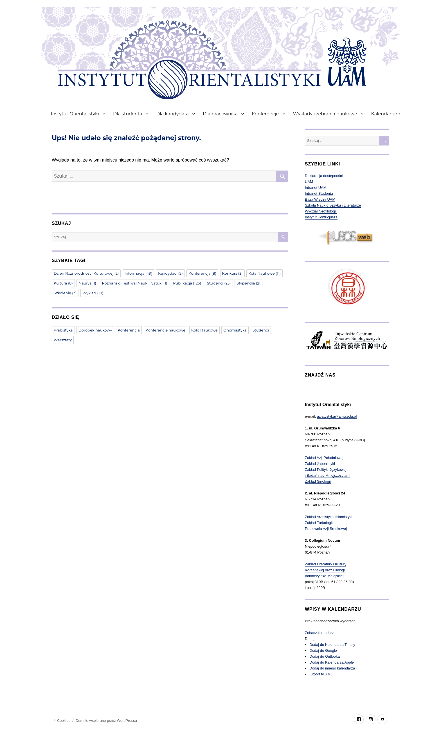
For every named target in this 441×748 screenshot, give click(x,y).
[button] (309, 639)
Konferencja (129, 330)
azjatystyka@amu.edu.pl (337, 416)
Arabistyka (63, 330)
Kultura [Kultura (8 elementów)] (63, 283)
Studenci (261, 330)
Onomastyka (235, 330)
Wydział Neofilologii (321, 211)
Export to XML (320, 674)
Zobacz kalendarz (319, 633)
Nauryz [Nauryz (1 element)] (87, 283)
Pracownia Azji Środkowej (326, 529)
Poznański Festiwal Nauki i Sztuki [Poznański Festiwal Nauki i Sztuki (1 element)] (134, 283)
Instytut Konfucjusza (321, 217)
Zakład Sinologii (318, 481)
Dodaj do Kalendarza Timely (332, 644)
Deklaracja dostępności (324, 176)
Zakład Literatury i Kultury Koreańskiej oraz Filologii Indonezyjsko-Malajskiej (325, 570)
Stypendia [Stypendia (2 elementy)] (248, 283)
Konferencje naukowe (166, 330)
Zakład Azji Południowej (324, 458)
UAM (309, 182)
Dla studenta (127, 114)
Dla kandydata (172, 114)
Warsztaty (63, 340)
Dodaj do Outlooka (324, 656)
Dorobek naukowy (95, 330)
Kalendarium (385, 114)
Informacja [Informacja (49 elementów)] (138, 273)
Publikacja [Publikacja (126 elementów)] (187, 283)
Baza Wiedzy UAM (320, 199)
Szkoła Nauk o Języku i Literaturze (333, 205)
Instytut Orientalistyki (75, 114)
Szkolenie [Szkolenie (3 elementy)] (65, 293)
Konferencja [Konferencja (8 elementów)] (202, 273)
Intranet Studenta (319, 193)
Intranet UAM (316, 187)
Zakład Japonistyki (320, 464)
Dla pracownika (220, 114)
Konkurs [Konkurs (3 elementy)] (232, 273)
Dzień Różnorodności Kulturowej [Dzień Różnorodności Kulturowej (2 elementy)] (86, 273)
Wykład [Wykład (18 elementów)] (92, 293)
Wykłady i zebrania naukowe (325, 114)
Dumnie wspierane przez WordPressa (106, 720)
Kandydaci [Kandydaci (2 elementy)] (170, 273)
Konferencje (265, 114)
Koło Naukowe (204, 330)
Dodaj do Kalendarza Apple (331, 662)
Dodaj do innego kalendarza (332, 668)
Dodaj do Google (323, 650)
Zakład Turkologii (318, 523)
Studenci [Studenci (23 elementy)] (219, 283)
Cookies (63, 720)
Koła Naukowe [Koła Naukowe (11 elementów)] (264, 273)
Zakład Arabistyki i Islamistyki (328, 517)
